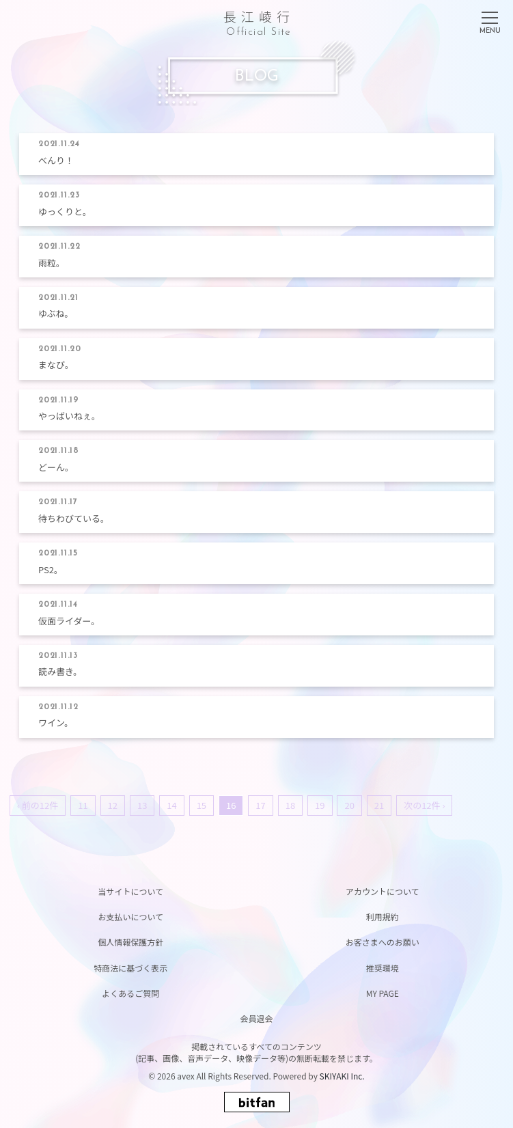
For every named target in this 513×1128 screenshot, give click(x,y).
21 (379, 805)
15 (201, 805)
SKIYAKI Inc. (342, 1076)
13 (142, 805)
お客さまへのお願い (382, 942)
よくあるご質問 (130, 993)
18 (290, 805)
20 (349, 805)
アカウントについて (382, 891)
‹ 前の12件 (37, 805)
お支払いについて (130, 916)
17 (260, 805)
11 (82, 805)
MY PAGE (382, 993)
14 (171, 805)
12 (112, 805)
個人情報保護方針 (130, 942)
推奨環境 (382, 968)
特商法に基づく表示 (130, 968)
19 (319, 805)
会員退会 (256, 1018)
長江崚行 (258, 21)
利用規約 (382, 916)
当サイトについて (130, 891)
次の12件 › (424, 805)
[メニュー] (489, 19)
